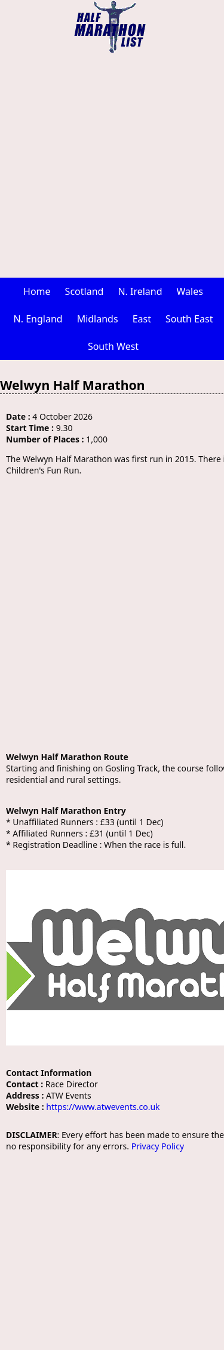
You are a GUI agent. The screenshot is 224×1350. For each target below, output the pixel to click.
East (142, 318)
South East (189, 318)
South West (113, 346)
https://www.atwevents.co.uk (102, 1106)
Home (37, 291)
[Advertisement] (112, 166)
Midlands (97, 318)
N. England (38, 318)
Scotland (84, 291)
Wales (190, 291)
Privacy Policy (157, 1146)
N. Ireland (140, 291)
